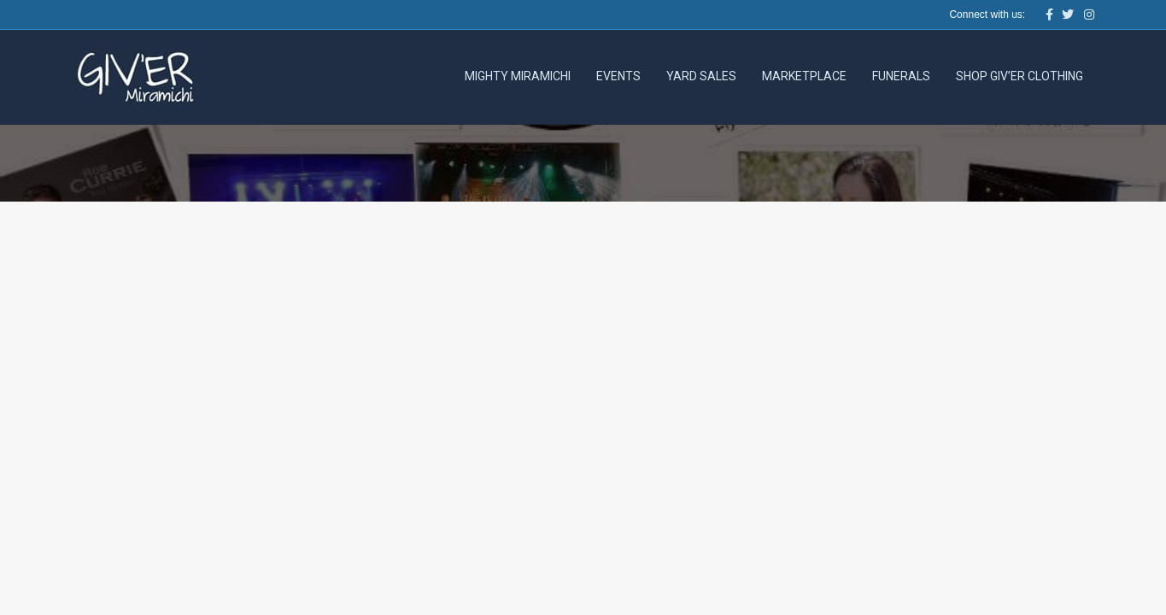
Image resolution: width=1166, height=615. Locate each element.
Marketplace (804, 76)
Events (618, 76)
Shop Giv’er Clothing (1019, 76)
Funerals (901, 76)
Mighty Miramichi (518, 76)
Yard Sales (701, 76)
